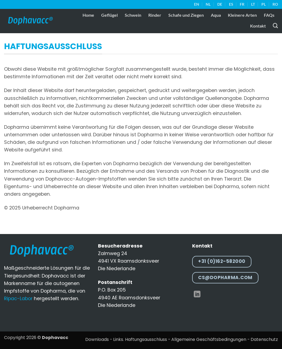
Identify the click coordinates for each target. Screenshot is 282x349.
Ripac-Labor (18, 298)
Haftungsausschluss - (147, 339)
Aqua (216, 15)
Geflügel (109, 15)
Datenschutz (264, 339)
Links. (118, 339)
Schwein (133, 15)
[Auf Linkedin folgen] (197, 294)
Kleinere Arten (242, 15)
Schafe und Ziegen (186, 15)
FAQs (269, 15)
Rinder (154, 15)
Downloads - (98, 339)
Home (88, 15)
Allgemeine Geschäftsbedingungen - (210, 339)
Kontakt (258, 25)
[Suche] (275, 26)
